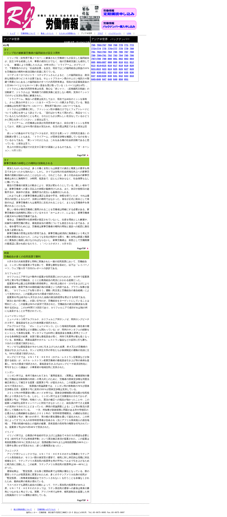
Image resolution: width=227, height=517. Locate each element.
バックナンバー (114, 33)
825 (115, 69)
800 (110, 59)
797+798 (96, 59)
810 (121, 62)
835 (126, 72)
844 (132, 76)
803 (126, 59)
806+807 (101, 62)
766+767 (101, 45)
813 (93, 65)
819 (126, 65)
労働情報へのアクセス (46, 509)
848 (110, 79)
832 (110, 72)
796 (132, 55)
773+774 (96, 48)
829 (93, 72)
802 (121, 59)
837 (93, 76)
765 (93, 45)
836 (132, 72)
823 (104, 69)
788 (132, 52)
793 (115, 55)
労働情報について (28, 33)
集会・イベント (47, 33)
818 (121, 65)
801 (115, 59)
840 (110, 76)
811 (126, 62)
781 (93, 52)
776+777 (112, 48)
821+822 (96, 69)
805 (93, 62)
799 (104, 59)
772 (132, 45)
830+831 (101, 72)
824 (110, 69)
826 (121, 69)
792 (110, 55)
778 (121, 48)
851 (126, 79)
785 (115, 52)
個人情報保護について (23, 509)
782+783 (101, 52)
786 (121, 52)
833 (115, 72)
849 (115, 79)
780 (132, 48)
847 (104, 79)
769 (115, 45)
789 (93, 55)
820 (132, 65)
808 (110, 62)
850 (121, 79)
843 (126, 76)
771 (126, 45)
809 (115, 62)
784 (110, 52)
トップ (12, 33)
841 (115, 76)
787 (126, 52)
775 (104, 48)
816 (110, 65)
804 (132, 59)
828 (132, 69)
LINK (129, 33)
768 (110, 45)
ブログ (100, 33)
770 (121, 45)
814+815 (101, 65)
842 (121, 76)
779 (126, 48)
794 (121, 55)
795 (126, 55)
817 (115, 65)
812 (132, 62)
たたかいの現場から (67, 33)
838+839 (101, 76)
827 (126, 69)
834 (121, 72)
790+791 (101, 55)
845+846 (96, 79)
